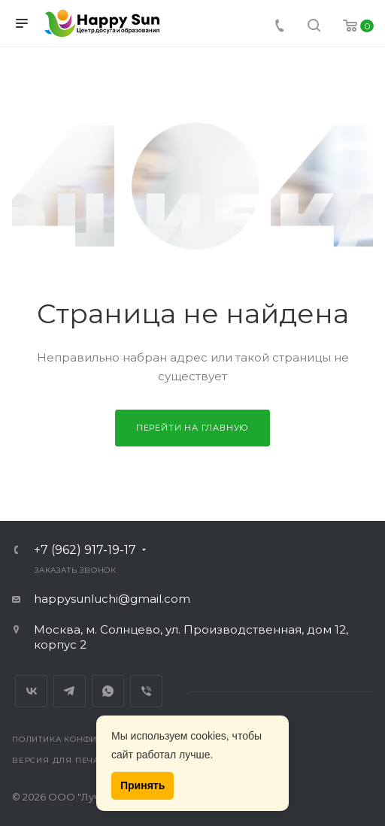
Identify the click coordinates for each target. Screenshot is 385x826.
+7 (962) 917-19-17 (85, 550)
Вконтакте (31, 691)
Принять (142, 785)
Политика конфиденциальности (95, 739)
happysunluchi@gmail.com (112, 599)
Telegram (69, 691)
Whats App (108, 691)
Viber (146, 691)
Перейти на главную (192, 427)
